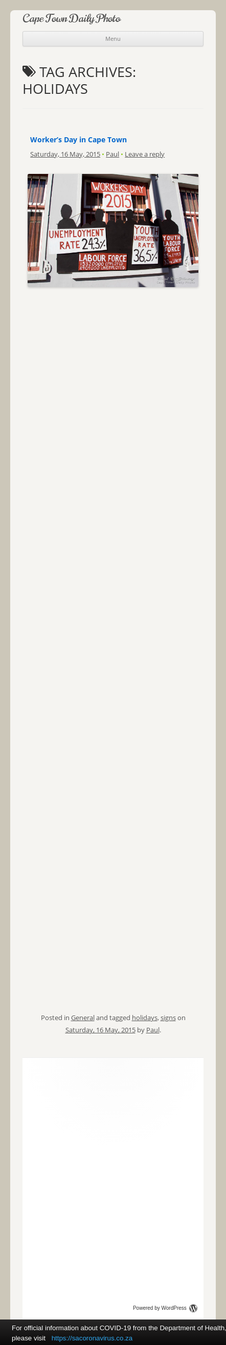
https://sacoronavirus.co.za (92, 1338)
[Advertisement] (113, 349)
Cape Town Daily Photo (71, 18)
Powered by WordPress (165, 1308)
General (83, 1017)
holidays (144, 1017)
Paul (112, 154)
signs (168, 1017)
